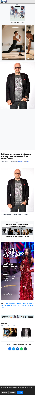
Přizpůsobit (4, 392)
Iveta (28, 161)
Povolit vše (20, 392)
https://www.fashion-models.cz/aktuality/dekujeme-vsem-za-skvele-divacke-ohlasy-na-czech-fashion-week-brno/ (17, 305)
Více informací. (4, 389)
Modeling (20, 161)
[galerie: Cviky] (13, 42)
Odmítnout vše (12, 392)
